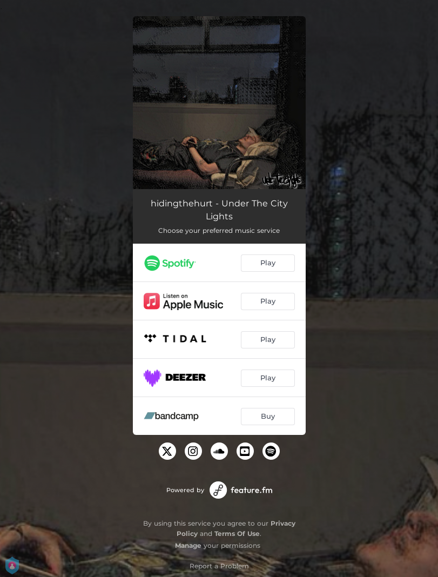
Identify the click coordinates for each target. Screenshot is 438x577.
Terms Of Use (237, 533)
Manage (188, 545)
